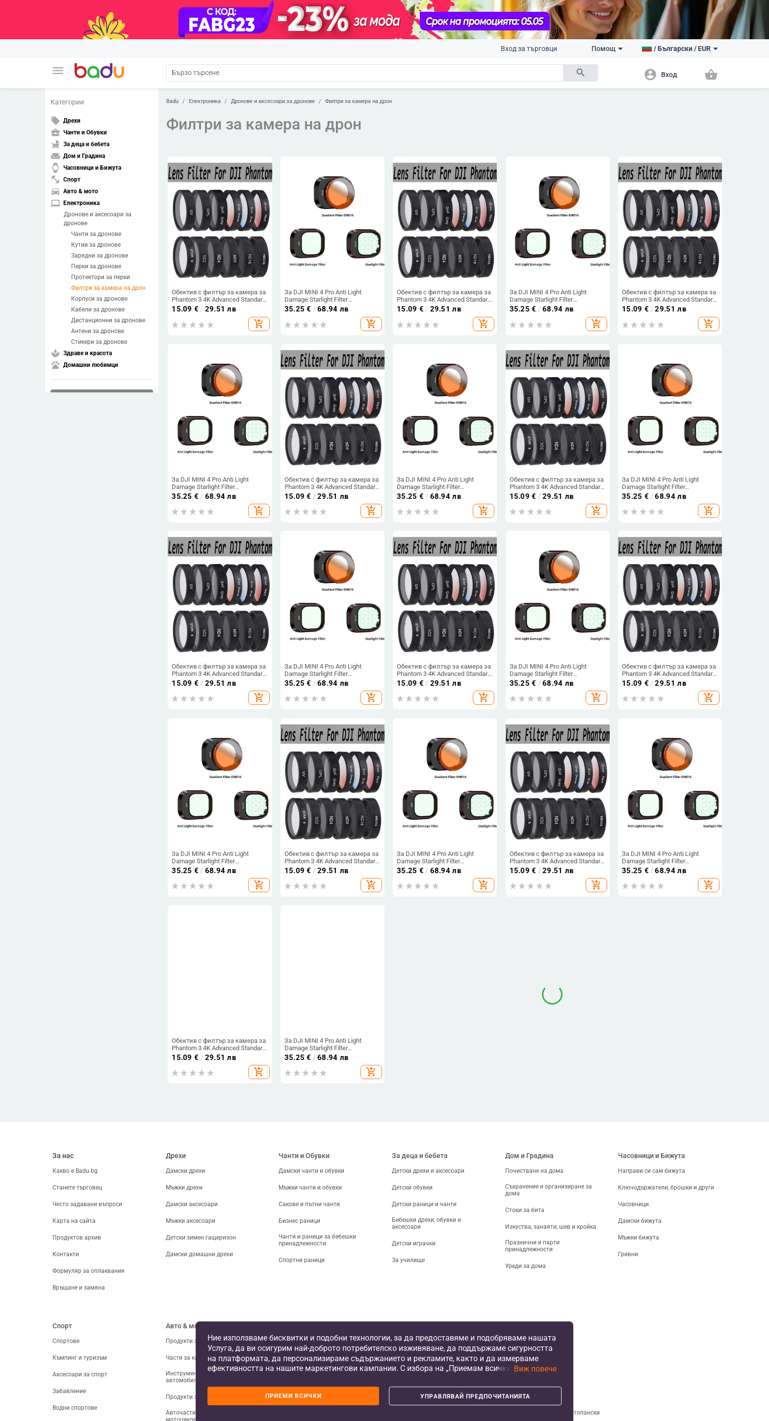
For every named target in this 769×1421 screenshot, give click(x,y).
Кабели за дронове (98, 309)
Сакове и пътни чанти (309, 1176)
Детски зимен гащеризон (201, 1209)
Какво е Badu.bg (75, 1142)
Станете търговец (77, 1159)
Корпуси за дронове (99, 298)
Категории (67, 102)
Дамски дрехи (185, 1142)
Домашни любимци (536, 1298)
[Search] (365, 72)
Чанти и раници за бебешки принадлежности (317, 1212)
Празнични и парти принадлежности (532, 1218)
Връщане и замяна (78, 1259)
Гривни (628, 1226)
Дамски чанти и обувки (311, 1142)
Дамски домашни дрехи (199, 1226)
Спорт (62, 1298)
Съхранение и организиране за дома (548, 1162)
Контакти (65, 1226)
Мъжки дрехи (184, 1159)
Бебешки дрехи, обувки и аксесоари (426, 1195)
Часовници (633, 1176)
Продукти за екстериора (200, 1313)
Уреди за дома (525, 1238)
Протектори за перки (100, 277)
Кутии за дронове (96, 244)
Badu (172, 101)
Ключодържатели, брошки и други (666, 1159)
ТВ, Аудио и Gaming (306, 1313)
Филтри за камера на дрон (108, 287)
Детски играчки (414, 1215)
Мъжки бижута (638, 1209)
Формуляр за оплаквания (88, 1243)
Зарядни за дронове (99, 255)
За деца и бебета (420, 1128)
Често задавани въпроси (87, 1176)
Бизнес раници (299, 1192)
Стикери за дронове (99, 341)
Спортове (65, 1313)
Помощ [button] (607, 48)
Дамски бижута (640, 1192)
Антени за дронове (97, 331)
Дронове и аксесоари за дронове (97, 219)
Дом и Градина (529, 1128)
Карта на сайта (74, 1192)
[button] (58, 70)
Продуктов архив (76, 1209)
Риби (512, 1313)
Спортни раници (302, 1232)
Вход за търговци (529, 48)
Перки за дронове (96, 266)
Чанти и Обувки (304, 1128)
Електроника (205, 101)
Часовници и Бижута (651, 1128)
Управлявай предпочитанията (475, 1396)
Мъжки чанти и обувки (310, 1159)
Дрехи (176, 1128)
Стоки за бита (524, 1182)
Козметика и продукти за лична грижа (436, 1315)
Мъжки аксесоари (190, 1192)
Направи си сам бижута (651, 1142)
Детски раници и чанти (424, 1176)
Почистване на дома (534, 1142)
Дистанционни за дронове (108, 320)
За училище (408, 1232)
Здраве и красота (421, 1298)
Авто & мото (185, 1298)
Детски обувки (412, 1159)
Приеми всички (293, 1396)
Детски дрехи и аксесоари (428, 1142)
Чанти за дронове (96, 234)
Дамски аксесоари (192, 1176)
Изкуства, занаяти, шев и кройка (550, 1198)
